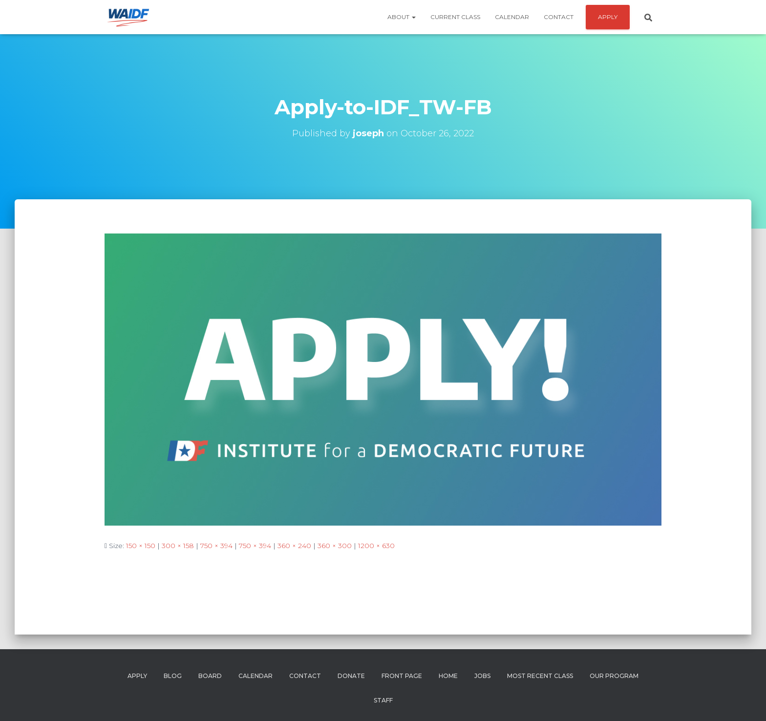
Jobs (482, 675)
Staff (383, 700)
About (401, 17)
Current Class (455, 17)
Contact (559, 17)
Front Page (402, 675)
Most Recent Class (540, 675)
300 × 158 (178, 545)
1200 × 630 (376, 545)
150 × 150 (140, 545)
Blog (173, 675)
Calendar (512, 17)
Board (210, 675)
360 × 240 (294, 545)
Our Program (614, 675)
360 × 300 (335, 545)
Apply (137, 675)
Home (448, 675)
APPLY (607, 17)
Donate (351, 675)
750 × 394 (216, 545)
